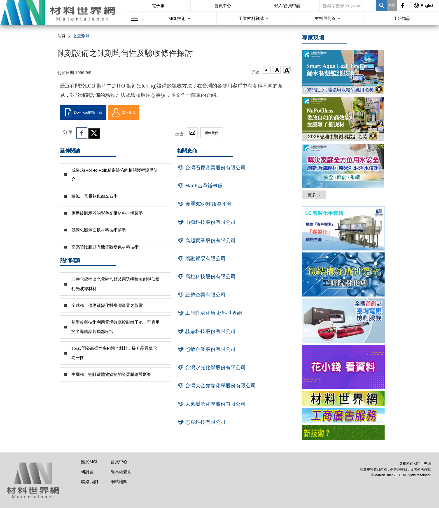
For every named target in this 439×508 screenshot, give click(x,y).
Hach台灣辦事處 (200, 186)
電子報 (158, 5)
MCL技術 (177, 18)
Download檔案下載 (83, 112)
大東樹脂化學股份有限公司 (211, 404)
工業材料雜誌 (251, 18)
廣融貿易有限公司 (201, 258)
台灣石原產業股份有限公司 (211, 168)
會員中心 (222, 5)
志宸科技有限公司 (201, 422)
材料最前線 (325, 18)
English (424, 5)
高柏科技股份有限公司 (206, 276)
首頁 (61, 36)
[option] (343, 229)
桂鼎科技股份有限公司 (206, 331)
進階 (392, 5)
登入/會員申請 (287, 5)
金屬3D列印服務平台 (204, 204)
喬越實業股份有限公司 (206, 240)
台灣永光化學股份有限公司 (211, 367)
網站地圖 (119, 481)
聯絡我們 (211, 133)
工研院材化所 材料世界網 (209, 313)
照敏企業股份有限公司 (206, 349)
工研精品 (401, 18)
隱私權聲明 (121, 471)
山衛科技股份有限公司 (206, 222)
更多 (315, 194)
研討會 (87, 471)
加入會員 (123, 112)
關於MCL (90, 461)
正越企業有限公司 (201, 295)
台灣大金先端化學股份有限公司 (216, 386)
